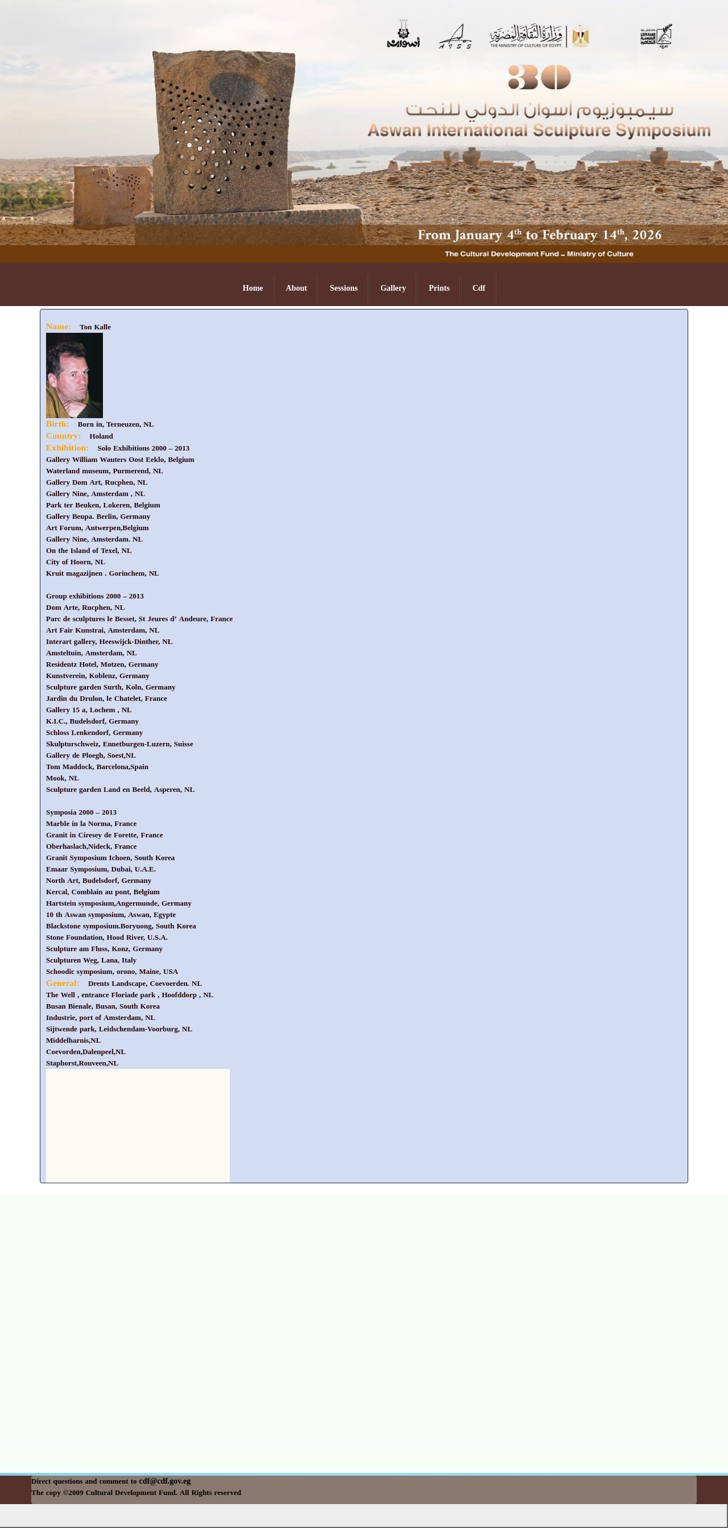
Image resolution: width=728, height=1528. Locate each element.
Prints (439, 288)
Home (253, 288)
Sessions (344, 288)
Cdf (479, 288)
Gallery (393, 288)
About (296, 288)
